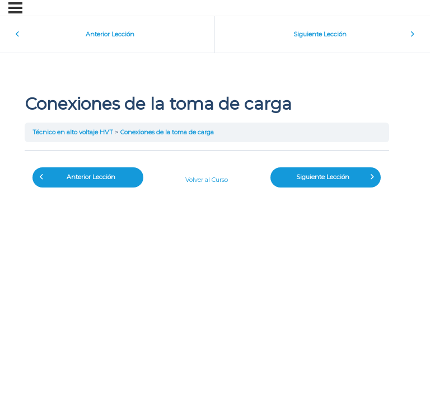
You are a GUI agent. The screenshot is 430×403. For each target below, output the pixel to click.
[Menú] (15, 7)
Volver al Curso (206, 180)
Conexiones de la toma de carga (167, 132)
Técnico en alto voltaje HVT (72, 132)
